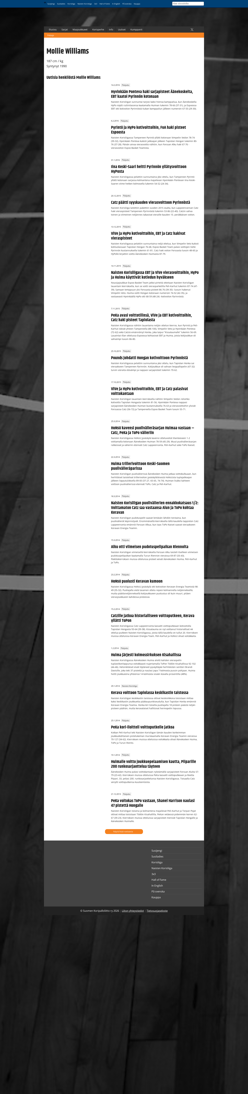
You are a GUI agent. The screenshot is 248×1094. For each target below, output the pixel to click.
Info (111, 29)
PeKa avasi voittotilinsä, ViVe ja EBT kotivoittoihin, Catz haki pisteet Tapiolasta (151, 317)
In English (116, 4)
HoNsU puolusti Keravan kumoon (137, 581)
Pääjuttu (125, 85)
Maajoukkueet (80, 29)
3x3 (95, 4)
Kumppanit (136, 29)
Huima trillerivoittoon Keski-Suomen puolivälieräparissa (140, 466)
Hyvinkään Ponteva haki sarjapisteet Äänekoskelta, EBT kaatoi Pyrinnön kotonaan (152, 94)
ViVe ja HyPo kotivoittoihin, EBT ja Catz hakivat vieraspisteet (148, 236)
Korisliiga (71, 4)
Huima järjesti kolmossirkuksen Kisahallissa (146, 655)
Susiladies (61, 4)
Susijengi (51, 4)
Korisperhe (98, 29)
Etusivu (53, 29)
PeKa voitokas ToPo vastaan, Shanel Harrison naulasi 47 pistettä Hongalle (153, 803)
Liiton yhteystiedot (133, 911)
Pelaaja (50, 35)
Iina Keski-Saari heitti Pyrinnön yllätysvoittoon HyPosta (148, 169)
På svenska (126, 4)
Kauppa (137, 4)
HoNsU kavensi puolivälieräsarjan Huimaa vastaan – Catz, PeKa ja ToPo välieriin (152, 430)
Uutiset (122, 29)
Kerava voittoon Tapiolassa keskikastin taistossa (149, 692)
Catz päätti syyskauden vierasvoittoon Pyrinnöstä (150, 202)
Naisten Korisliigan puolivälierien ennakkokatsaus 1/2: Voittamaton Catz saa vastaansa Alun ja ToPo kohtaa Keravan (154, 508)
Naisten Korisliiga (85, 4)
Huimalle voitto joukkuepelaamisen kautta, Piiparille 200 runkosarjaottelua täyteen (153, 764)
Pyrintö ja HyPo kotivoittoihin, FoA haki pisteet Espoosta (148, 130)
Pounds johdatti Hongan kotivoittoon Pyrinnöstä (149, 358)
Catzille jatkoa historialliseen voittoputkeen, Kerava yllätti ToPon (152, 618)
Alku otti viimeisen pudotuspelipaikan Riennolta (149, 547)
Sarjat (65, 29)
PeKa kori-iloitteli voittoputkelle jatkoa (142, 727)
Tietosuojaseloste (157, 911)
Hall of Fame (104, 4)
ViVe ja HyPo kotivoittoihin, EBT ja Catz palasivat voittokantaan (149, 391)
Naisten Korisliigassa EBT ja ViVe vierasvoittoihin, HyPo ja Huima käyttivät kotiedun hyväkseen (155, 275)
